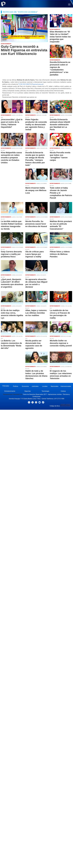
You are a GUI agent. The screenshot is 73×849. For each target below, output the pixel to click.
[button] (69, 4)
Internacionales (66, 386)
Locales (44, 386)
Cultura (63, 391)
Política (15, 386)
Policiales (6, 386)
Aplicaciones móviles (55, 394)
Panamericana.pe (37, 84)
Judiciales (35, 386)
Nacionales (54, 386)
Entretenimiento (9, 391)
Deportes (27, 391)
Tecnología (45, 391)
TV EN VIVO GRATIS (24, 84)
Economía (25, 386)
